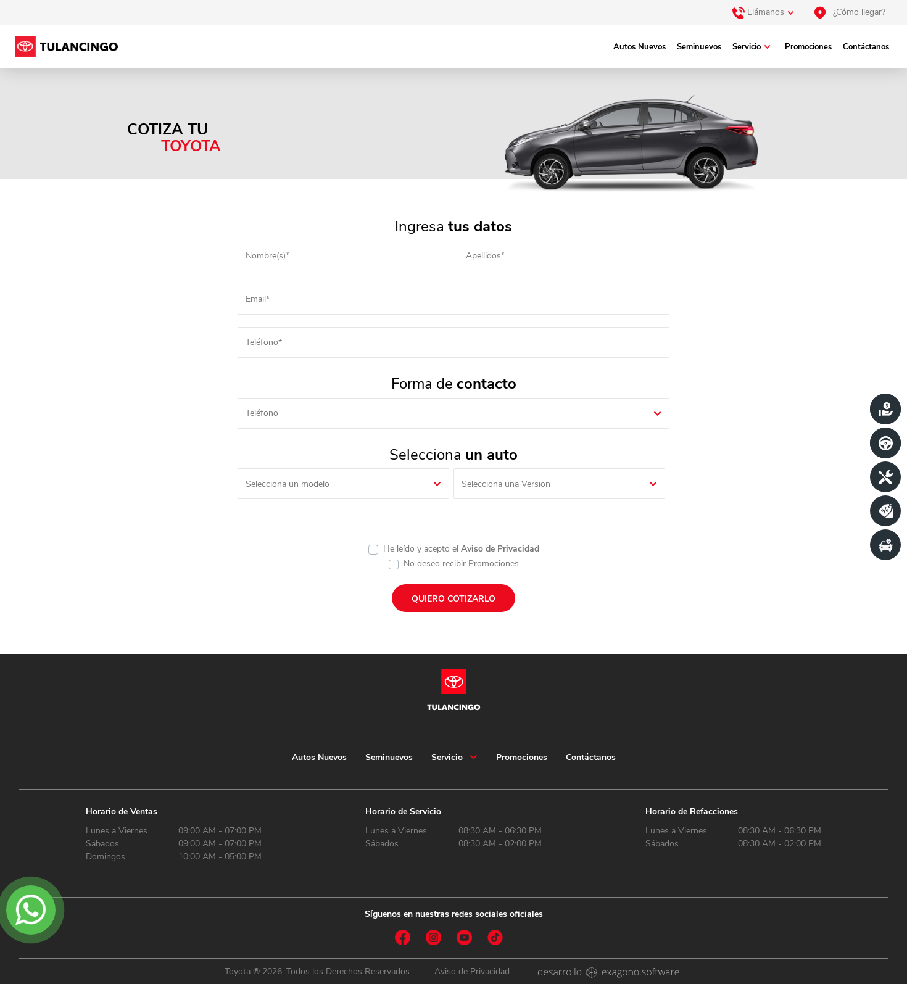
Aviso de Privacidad (500, 549)
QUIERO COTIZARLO (453, 599)
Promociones (808, 46)
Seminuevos (699, 46)
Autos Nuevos (639, 46)
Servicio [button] (447, 757)
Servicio (746, 46)
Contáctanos (866, 46)
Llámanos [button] (758, 12)
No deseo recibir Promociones (461, 563)
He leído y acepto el (461, 549)
